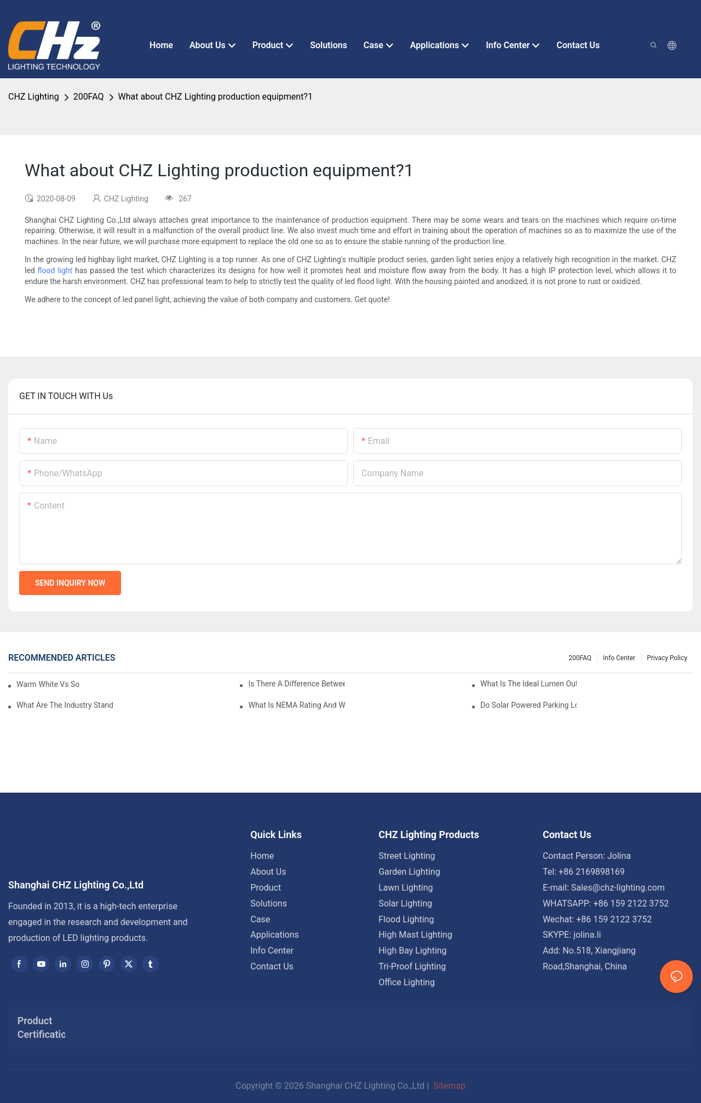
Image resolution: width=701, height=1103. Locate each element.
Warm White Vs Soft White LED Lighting (47, 684)
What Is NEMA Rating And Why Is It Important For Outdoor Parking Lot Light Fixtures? (296, 705)
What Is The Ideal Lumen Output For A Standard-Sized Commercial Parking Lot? (528, 683)
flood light (55, 270)
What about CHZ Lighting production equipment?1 (215, 96)
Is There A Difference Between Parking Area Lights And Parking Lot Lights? (296, 683)
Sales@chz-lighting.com (618, 887)
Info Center (619, 658)
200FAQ (88, 96)
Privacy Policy (667, 658)
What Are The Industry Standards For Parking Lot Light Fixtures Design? (64, 705)
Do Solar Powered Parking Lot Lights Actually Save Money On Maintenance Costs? (528, 705)
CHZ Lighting (33, 96)
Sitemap (448, 1086)
